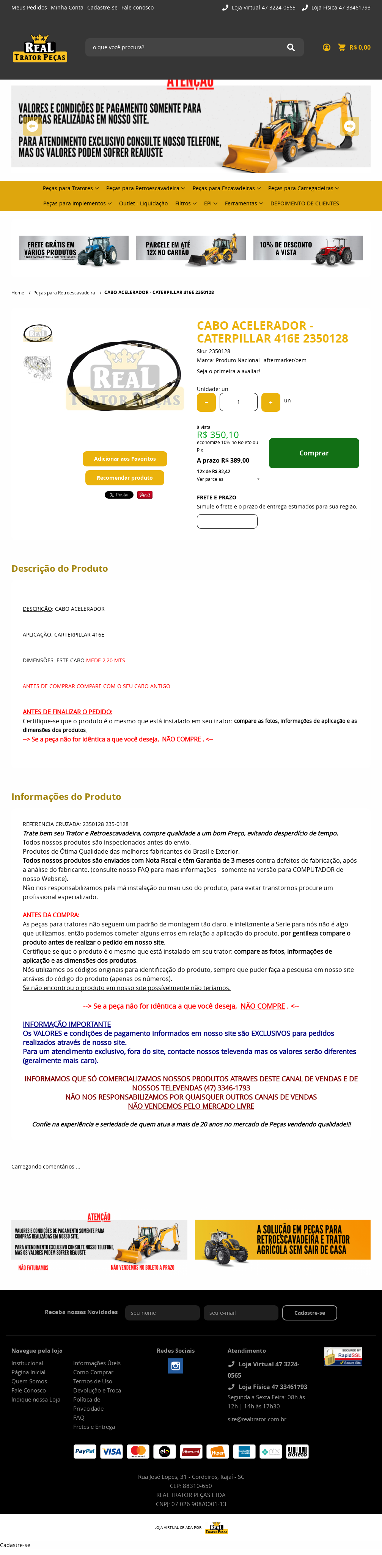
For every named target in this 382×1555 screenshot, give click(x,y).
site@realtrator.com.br (257, 1419)
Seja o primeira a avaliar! (228, 371)
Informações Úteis (97, 1363)
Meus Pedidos (29, 7)
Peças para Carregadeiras (300, 188)
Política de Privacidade (88, 1403)
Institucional (27, 1363)
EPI (208, 203)
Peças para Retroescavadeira (142, 188)
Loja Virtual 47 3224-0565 (263, 7)
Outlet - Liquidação (143, 203)
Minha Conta (67, 7)
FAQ (79, 1417)
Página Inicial (28, 1372)
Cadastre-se (102, 7)
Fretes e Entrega (94, 1426)
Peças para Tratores (68, 188)
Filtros (183, 203)
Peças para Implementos (74, 203)
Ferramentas (241, 203)
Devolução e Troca (97, 1390)
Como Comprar (93, 1372)
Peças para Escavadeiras (224, 188)
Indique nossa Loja (35, 1399)
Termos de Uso (92, 1381)
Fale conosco (137, 7)
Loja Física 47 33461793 (340, 7)
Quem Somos (29, 1381)
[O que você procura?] (291, 47)
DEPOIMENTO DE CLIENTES (304, 203)
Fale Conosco (28, 1390)
